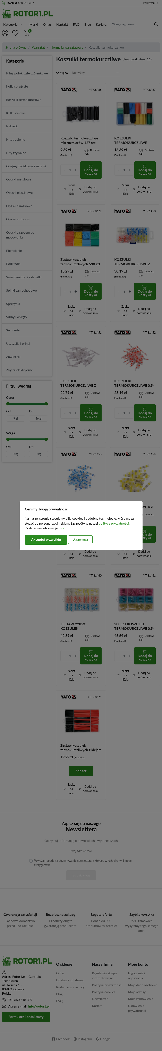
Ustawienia (85, 539)
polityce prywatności (114, 523)
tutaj (62, 528)
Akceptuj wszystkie (47, 539)
